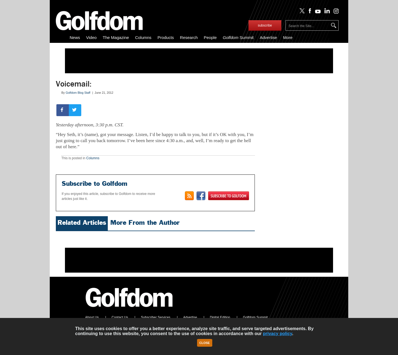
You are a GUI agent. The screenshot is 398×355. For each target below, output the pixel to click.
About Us (92, 317)
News (75, 37)
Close (204, 342)
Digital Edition (220, 317)
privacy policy (277, 333)
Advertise (268, 37)
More (287, 37)
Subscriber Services (156, 317)
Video (91, 37)
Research (189, 37)
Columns (143, 37)
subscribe (265, 25)
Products (166, 37)
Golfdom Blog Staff (78, 92)
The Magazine (116, 37)
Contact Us (120, 317)
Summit (238, 37)
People (210, 37)
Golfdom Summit (255, 317)
